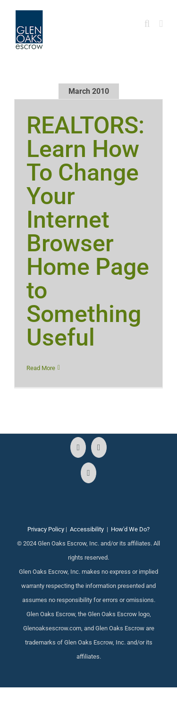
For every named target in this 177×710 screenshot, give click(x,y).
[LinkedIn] (88, 472)
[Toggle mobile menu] (161, 24)
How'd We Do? (130, 529)
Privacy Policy (45, 529)
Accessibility (87, 529)
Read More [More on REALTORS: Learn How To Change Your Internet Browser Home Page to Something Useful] (40, 368)
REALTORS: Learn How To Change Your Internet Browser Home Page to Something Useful (87, 231)
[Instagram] (99, 447)
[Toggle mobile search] (147, 24)
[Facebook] (78, 447)
